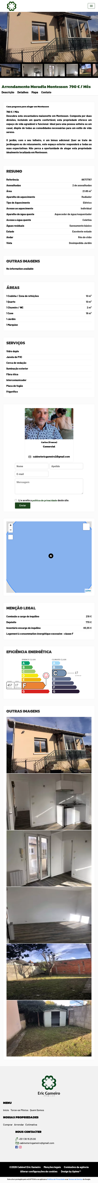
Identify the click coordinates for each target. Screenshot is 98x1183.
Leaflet (88, 591)
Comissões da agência (76, 1167)
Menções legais (52, 1167)
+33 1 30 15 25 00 (27, 1138)
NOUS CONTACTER (28, 1131)
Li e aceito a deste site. (43, 500)
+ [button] (11, 525)
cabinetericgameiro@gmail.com (37, 1142)
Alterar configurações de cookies (38, 1171)
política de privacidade (44, 500)
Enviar (22, 505)
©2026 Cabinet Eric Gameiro (25, 1167)
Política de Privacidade (56, 1179)
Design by (70, 1171)
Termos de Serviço (75, 1179)
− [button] (11, 530)
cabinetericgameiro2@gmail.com (51, 456)
